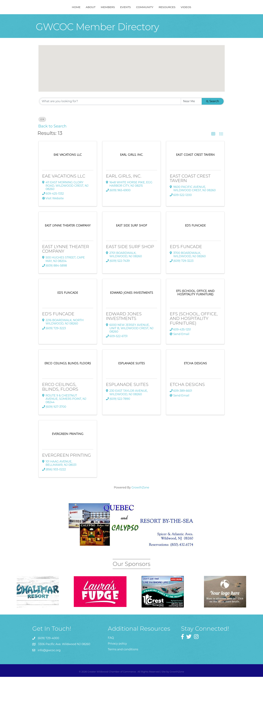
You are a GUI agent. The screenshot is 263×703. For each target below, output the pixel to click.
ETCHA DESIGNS (187, 410)
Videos (204, 20)
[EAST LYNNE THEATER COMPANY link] (67, 252)
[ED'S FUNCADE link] (195, 252)
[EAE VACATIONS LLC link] (68, 181)
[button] (138, 92)
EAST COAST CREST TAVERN (190, 204)
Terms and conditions (123, 675)
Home (58, 20)
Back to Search (52, 152)
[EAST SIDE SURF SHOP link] (131, 252)
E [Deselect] (42, 145)
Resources (185, 20)
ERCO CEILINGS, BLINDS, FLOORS (60, 413)
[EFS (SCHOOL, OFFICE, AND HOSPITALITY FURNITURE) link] (195, 319)
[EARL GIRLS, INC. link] (131, 181)
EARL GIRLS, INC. (123, 202)
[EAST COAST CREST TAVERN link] (195, 181)
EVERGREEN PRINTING (66, 481)
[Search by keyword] (110, 127)
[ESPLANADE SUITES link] (131, 389)
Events (143, 20)
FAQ (111, 664)
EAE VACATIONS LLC (63, 202)
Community (162, 20)
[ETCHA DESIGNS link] (195, 389)
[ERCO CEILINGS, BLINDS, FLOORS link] (67, 389)
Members (90, 20)
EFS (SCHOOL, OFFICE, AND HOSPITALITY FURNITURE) (193, 344)
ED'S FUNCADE (186, 272)
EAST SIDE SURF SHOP (130, 272)
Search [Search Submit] (212, 127)
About (72, 20)
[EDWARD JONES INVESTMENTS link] (131, 319)
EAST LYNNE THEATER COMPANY (65, 275)
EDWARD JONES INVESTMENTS (124, 342)
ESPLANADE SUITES (127, 410)
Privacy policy (117, 669)
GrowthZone (140, 513)
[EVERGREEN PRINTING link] (67, 460)
